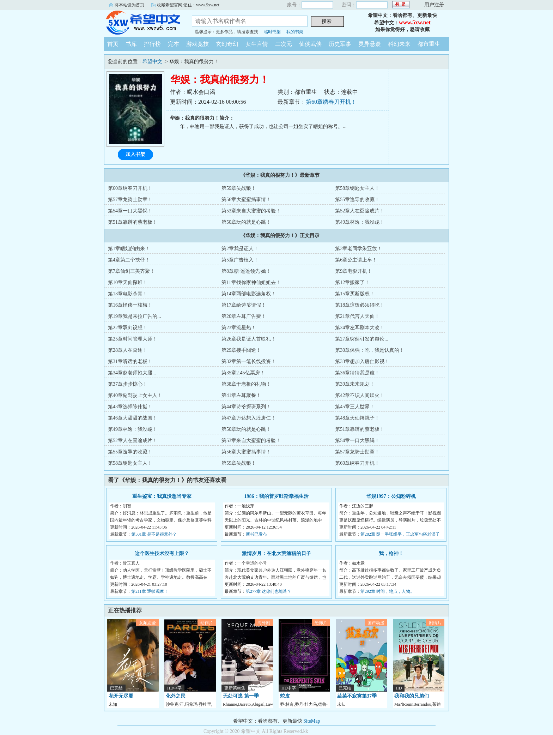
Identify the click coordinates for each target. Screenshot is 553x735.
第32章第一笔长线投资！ (248, 361)
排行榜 (152, 44)
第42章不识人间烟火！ (359, 395)
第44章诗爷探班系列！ (246, 406)
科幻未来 (399, 44)
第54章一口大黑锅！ (130, 210)
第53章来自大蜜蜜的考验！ (251, 210)
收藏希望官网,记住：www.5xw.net (188, 4)
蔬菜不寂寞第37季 (357, 696)
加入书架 (135, 154)
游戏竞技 (197, 44)
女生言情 (256, 44)
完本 (173, 44)
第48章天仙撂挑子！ (357, 418)
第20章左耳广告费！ (243, 316)
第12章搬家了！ (352, 282)
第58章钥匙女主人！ (357, 188)
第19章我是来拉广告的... (134, 316)
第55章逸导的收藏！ (357, 199)
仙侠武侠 (310, 44)
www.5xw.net (415, 22)
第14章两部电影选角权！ (248, 293)
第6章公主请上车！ (356, 260)
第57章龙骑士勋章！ (130, 199)
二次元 (283, 44)
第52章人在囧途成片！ (359, 210)
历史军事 (340, 44)
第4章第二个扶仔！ (129, 260)
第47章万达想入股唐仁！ (248, 418)
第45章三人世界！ (355, 406)
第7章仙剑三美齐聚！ (131, 271)
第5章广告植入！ (240, 260)
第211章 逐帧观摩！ (149, 591)
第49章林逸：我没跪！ (359, 222)
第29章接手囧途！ (241, 350)
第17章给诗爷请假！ (243, 305)
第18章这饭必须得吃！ (359, 305)
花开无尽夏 (121, 696)
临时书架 (272, 31)
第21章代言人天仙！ (357, 316)
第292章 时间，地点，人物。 (387, 591)
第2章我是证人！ (240, 248)
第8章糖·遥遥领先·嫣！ (246, 271)
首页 (113, 44)
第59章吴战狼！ (238, 188)
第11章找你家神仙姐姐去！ (250, 282)
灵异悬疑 (369, 44)
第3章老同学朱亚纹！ (358, 248)
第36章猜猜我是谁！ (357, 372)
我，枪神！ (391, 553)
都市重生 (429, 44)
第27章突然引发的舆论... (361, 339)
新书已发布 (256, 534)
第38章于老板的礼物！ (246, 384)
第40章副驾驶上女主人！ (135, 395)
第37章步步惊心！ (127, 384)
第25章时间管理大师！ (132, 339)
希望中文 (142, 22)
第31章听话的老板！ (130, 361)
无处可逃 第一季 (241, 696)
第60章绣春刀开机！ (331, 102)
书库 (131, 44)
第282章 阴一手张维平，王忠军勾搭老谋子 (400, 534)
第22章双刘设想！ (127, 327)
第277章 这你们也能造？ (268, 591)
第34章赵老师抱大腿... (132, 372)
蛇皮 (285, 696)
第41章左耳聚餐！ (241, 395)
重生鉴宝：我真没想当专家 (162, 496)
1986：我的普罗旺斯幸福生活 (276, 496)
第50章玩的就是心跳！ (246, 222)
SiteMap (311, 721)
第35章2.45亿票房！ (243, 372)
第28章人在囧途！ (127, 350)
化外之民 (176, 696)
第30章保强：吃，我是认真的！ (369, 350)
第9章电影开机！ (353, 271)
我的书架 (294, 31)
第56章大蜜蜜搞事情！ (246, 199)
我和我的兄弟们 (411, 696)
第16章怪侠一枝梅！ (130, 305)
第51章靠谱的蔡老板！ (132, 222)
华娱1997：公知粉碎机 (391, 496)
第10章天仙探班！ (127, 282)
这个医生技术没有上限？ (162, 553)
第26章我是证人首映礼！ (248, 339)
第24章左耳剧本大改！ (359, 327)
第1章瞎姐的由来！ (129, 248)
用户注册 (434, 4)
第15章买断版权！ (355, 293)
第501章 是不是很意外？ (154, 534)
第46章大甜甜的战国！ (132, 418)
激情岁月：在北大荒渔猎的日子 (276, 553)
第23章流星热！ (238, 327)
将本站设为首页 (129, 4)
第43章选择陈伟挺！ (130, 406)
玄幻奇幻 (227, 44)
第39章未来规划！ (355, 384)
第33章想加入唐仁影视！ (362, 361)
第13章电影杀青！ (127, 293)
